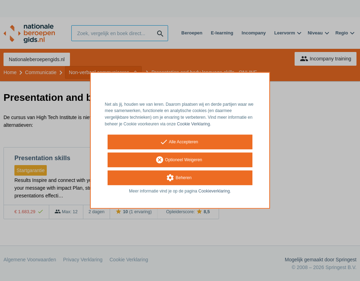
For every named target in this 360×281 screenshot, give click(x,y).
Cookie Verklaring (193, 124)
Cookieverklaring (214, 191)
